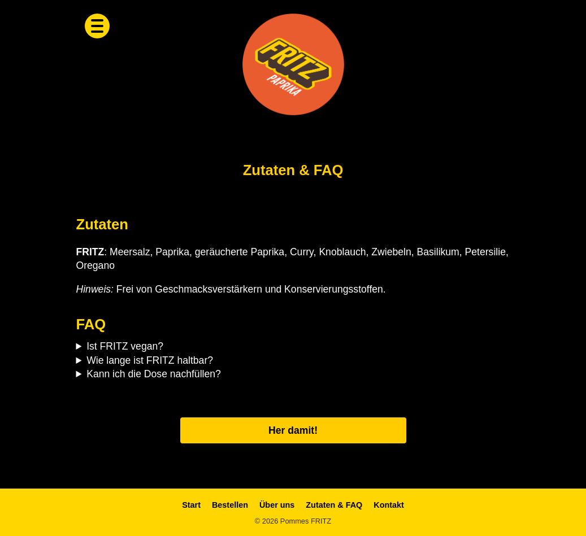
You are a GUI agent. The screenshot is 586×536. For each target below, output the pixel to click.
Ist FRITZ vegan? (124, 346)
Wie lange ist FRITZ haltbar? (149, 360)
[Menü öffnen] (97, 26)
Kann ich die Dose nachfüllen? (153, 374)
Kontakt (389, 504)
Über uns (276, 504)
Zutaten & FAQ (334, 504)
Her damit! (293, 430)
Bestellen (230, 504)
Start (191, 504)
